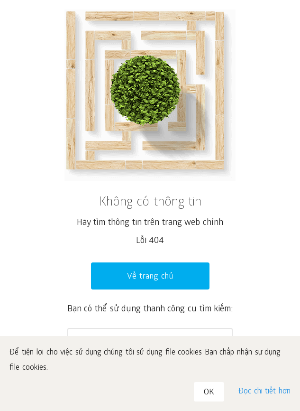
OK (209, 393)
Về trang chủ (150, 277)
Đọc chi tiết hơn (264, 391)
